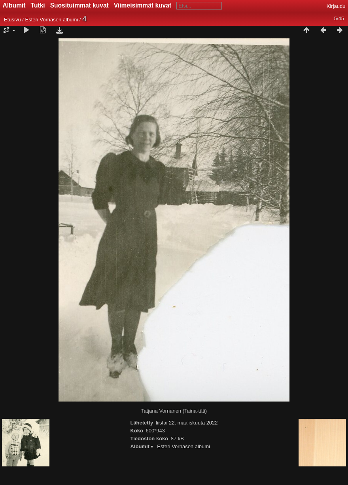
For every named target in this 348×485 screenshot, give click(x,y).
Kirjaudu (336, 6)
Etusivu (12, 20)
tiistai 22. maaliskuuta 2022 (187, 423)
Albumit (14, 5)
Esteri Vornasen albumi (51, 20)
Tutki (38, 5)
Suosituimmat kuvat (79, 5)
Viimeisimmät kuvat (142, 5)
